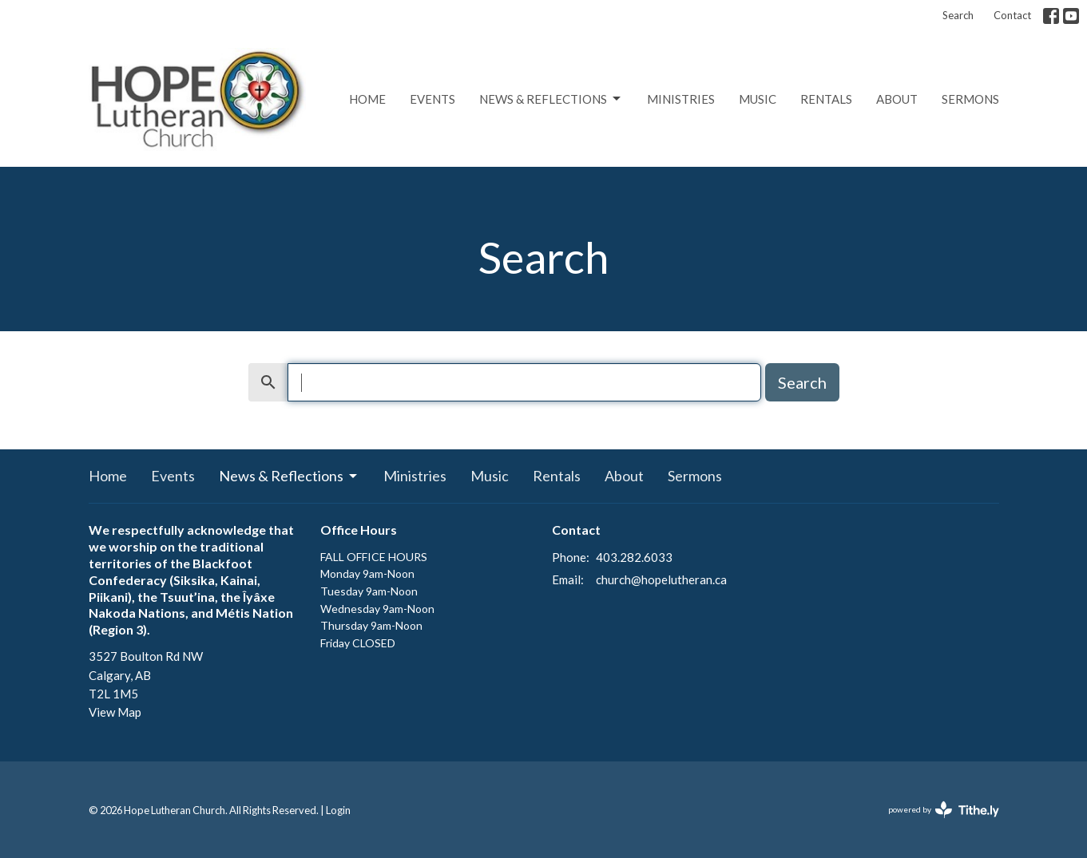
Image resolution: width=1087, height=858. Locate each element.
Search (958, 15)
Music (757, 99)
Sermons (970, 99)
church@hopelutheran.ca (661, 579)
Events (432, 99)
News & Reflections (551, 99)
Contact (1012, 15)
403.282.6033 (634, 557)
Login (338, 810)
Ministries (681, 99)
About (897, 99)
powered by (943, 809)
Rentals (826, 99)
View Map (115, 712)
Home (367, 99)
